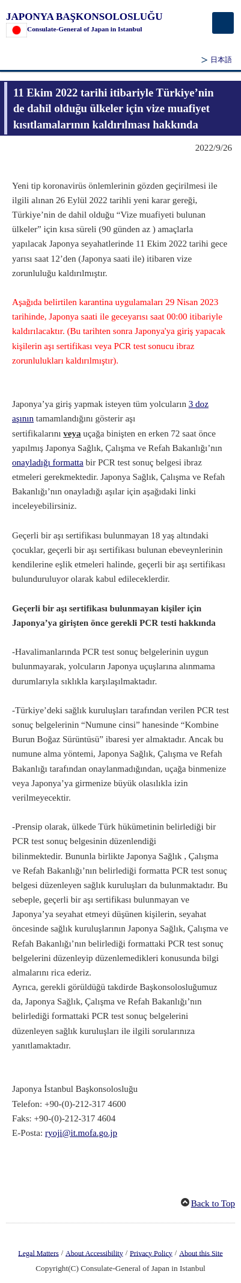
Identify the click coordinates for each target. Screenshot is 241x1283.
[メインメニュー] (223, 23)
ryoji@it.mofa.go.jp (81, 1133)
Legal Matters (38, 1253)
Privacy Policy (151, 1253)
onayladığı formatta (48, 462)
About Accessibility (94, 1253)
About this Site (200, 1253)
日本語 (221, 59)
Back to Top (213, 1203)
